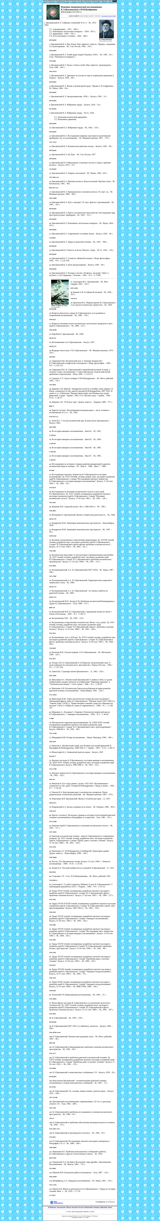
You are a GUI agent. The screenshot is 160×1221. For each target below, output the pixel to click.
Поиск (110, 1207)
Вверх (55, 1201)
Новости (68, 1207)
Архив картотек (58, 1203)
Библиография (88, 1207)
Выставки (75, 1207)
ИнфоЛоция (103, 1207)
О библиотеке (52, 1207)
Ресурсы (81, 1207)
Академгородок (61, 1207)
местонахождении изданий (109, 16)
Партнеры (97, 1207)
